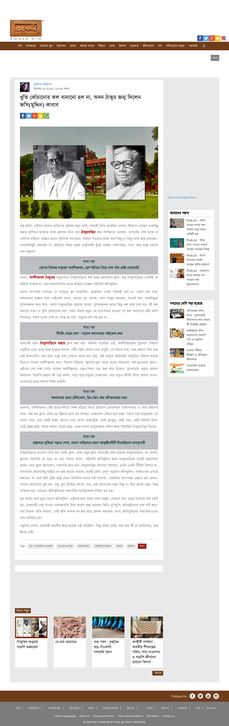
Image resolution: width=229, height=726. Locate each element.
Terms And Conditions (130, 714)
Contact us (168, 714)
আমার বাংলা (87, 46)
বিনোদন (61, 46)
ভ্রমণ (73, 46)
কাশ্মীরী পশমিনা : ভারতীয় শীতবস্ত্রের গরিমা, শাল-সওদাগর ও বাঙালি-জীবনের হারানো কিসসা (146, 650)
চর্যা (20, 46)
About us (84, 714)
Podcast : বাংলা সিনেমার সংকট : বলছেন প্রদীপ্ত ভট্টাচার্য (198, 260)
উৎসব (122, 46)
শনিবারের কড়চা (175, 46)
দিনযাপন (211, 707)
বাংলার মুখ (46, 46)
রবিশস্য (119, 545)
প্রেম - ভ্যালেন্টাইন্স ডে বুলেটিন (40, 545)
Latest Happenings (65, 714)
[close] (215, 57)
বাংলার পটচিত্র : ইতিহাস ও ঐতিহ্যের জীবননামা (197, 355)
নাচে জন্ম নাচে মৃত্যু (65, 545)
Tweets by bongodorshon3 (182, 197)
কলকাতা (31, 46)
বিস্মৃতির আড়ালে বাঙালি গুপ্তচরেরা (27, 643)
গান (160, 46)
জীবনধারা (148, 46)
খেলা (112, 46)
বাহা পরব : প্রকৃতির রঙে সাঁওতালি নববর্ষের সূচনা (106, 645)
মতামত (134, 46)
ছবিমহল (131, 545)
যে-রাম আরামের (65, 640)
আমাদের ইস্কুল (83, 545)
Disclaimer (153, 714)
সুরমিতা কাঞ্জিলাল (43, 84)
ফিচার (101, 46)
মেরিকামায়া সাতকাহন (103, 545)
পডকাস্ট (193, 46)
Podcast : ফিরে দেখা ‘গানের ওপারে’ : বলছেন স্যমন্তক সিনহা (198, 244)
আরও (158, 672)
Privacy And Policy (104, 714)
